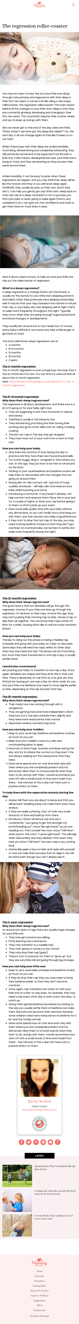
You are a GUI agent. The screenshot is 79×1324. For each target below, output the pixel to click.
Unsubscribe (39, 1310)
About (40, 1271)
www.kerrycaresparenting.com (39, 1109)
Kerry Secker (39, 1101)
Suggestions (39, 1300)
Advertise (39, 1276)
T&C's (40, 1305)
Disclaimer (39, 1281)
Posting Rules (39, 1286)
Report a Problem (39, 1295)
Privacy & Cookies (39, 1290)
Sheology (44, 1316)
